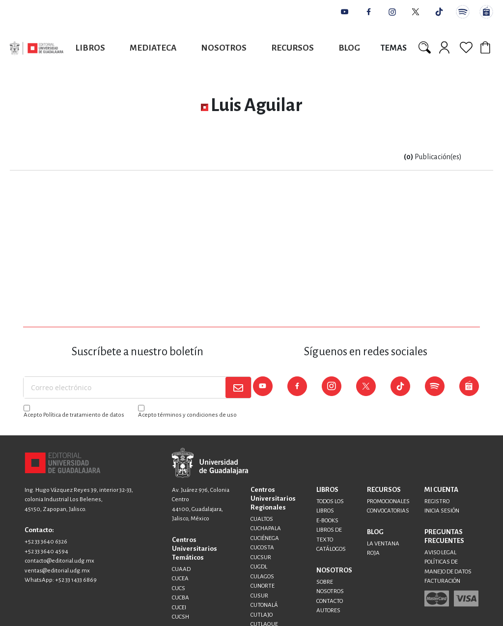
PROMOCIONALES (388, 501)
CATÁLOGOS (331, 549)
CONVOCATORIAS (388, 511)
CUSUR (259, 596)
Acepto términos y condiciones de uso (187, 415)
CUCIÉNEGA (265, 538)
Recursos (292, 48)
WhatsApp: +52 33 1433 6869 (61, 580)
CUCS (178, 588)
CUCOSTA (262, 547)
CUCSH (180, 617)
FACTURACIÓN (442, 581)
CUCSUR (261, 557)
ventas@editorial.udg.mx (57, 571)
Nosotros (224, 48)
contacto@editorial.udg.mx (59, 561)
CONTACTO (329, 601)
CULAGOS (262, 576)
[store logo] (36, 48)
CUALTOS (262, 519)
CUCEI (179, 607)
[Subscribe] (238, 387)
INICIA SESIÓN (441, 511)
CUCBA (180, 598)
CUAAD (181, 569)
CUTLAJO (262, 615)
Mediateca (153, 48)
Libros (90, 48)
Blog (349, 48)
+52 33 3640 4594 (46, 551)
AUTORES (328, 610)
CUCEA (180, 578)
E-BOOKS (327, 520)
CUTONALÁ (264, 605)
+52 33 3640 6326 (46, 542)
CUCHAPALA (266, 528)
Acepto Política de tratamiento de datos (74, 415)
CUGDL (259, 567)
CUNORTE (263, 586)
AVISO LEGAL (440, 552)
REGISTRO (436, 501)
